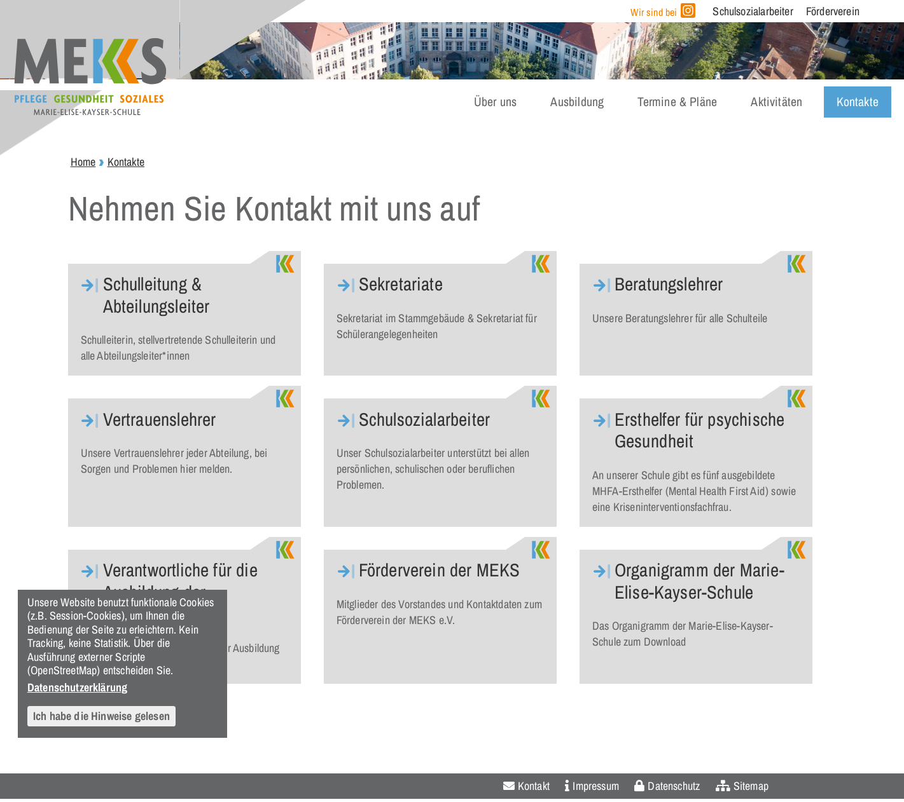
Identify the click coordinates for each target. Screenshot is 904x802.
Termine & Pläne (677, 101)
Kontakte (858, 101)
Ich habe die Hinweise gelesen (101, 716)
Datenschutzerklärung (77, 687)
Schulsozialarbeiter (753, 11)
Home (83, 162)
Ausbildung (577, 101)
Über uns (495, 101)
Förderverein (832, 11)
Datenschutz (674, 786)
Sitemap (751, 786)
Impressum (596, 786)
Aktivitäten (776, 101)
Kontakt (534, 786)
